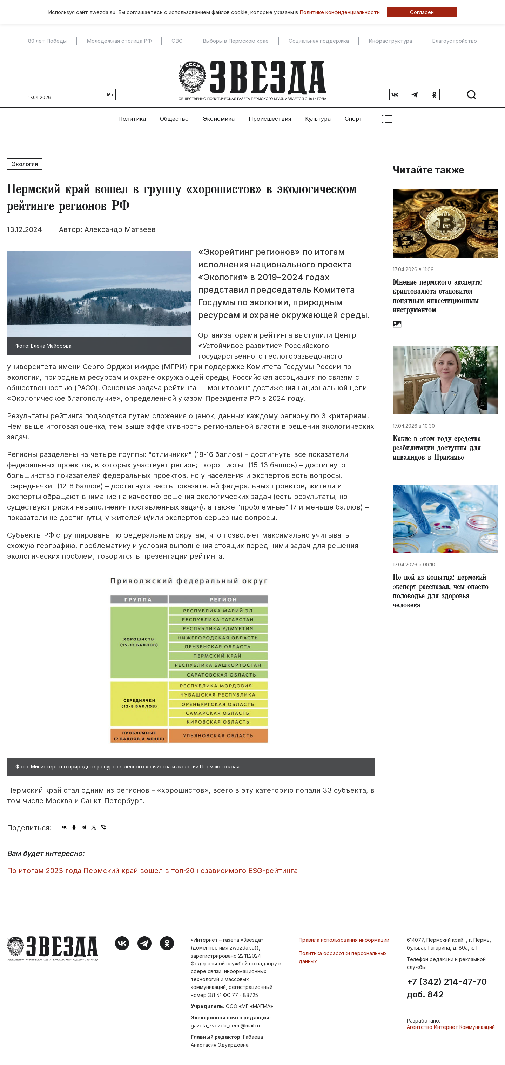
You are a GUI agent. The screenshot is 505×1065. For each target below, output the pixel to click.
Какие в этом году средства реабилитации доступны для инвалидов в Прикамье (439, 449)
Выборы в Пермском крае (236, 41)
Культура (318, 116)
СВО (177, 41)
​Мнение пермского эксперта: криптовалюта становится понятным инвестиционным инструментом (440, 295)
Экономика (219, 116)
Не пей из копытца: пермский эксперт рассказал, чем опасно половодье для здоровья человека (444, 594)
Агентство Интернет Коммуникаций (451, 1024)
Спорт (353, 116)
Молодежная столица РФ (119, 41)
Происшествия (270, 116)
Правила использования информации (344, 937)
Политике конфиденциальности (339, 12)
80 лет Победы (47, 41)
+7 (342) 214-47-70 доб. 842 (447, 985)
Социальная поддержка (319, 41)
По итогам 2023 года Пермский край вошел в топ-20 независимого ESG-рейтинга (152, 868)
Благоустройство (454, 41)
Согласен (422, 12)
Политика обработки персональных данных (343, 954)
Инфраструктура (390, 41)
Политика (132, 116)
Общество (174, 116)
